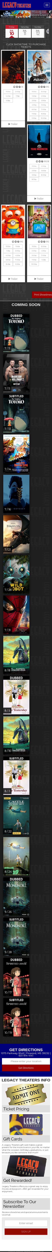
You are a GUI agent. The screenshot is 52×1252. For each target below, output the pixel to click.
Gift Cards (12, 1138)
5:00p (43, 104)
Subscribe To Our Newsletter (19, 1203)
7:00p (43, 109)
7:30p (34, 113)
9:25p (44, 259)
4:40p (8, 96)
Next (48, 14)
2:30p (34, 100)
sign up (26, 1231)
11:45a (18, 246)
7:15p (17, 96)
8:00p (43, 175)
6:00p (34, 109)
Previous (4, 14)
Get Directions (26, 1067)
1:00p (34, 96)
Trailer (13, 123)
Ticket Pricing (16, 1108)
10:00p (43, 118)
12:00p (43, 91)
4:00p (8, 255)
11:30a (8, 91)
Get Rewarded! (17, 1179)
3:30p (43, 100)
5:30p (34, 175)
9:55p (8, 100)
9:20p (17, 264)
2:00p (17, 91)
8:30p (43, 113)
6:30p (8, 259)
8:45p (8, 264)
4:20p (17, 255)
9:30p (34, 118)
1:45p (8, 250)
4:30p (34, 104)
